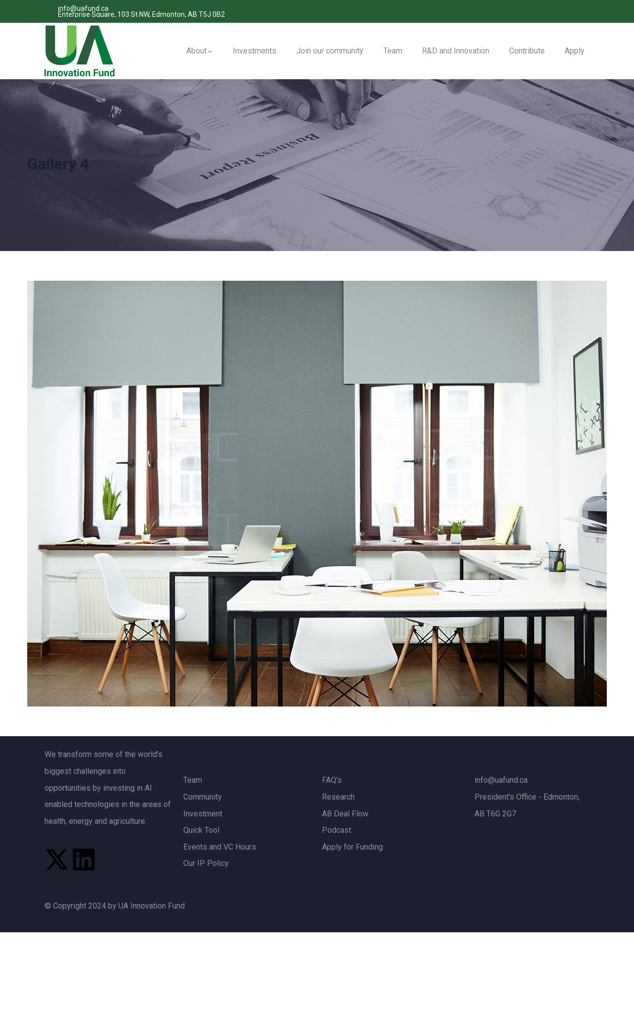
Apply (574, 50)
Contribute (527, 50)
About (199, 50)
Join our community (330, 50)
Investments (254, 50)
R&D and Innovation (455, 50)
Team (392, 50)
